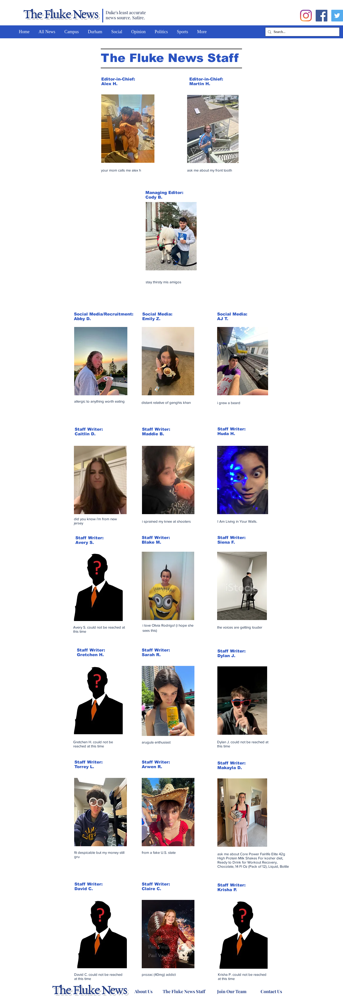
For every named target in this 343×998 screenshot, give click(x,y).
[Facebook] (321, 15)
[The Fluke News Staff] (183, 991)
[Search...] (301, 32)
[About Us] (143, 991)
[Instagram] (306, 15)
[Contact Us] (271, 991)
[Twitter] (337, 15)
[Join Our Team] (231, 991)
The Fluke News (60, 15)
